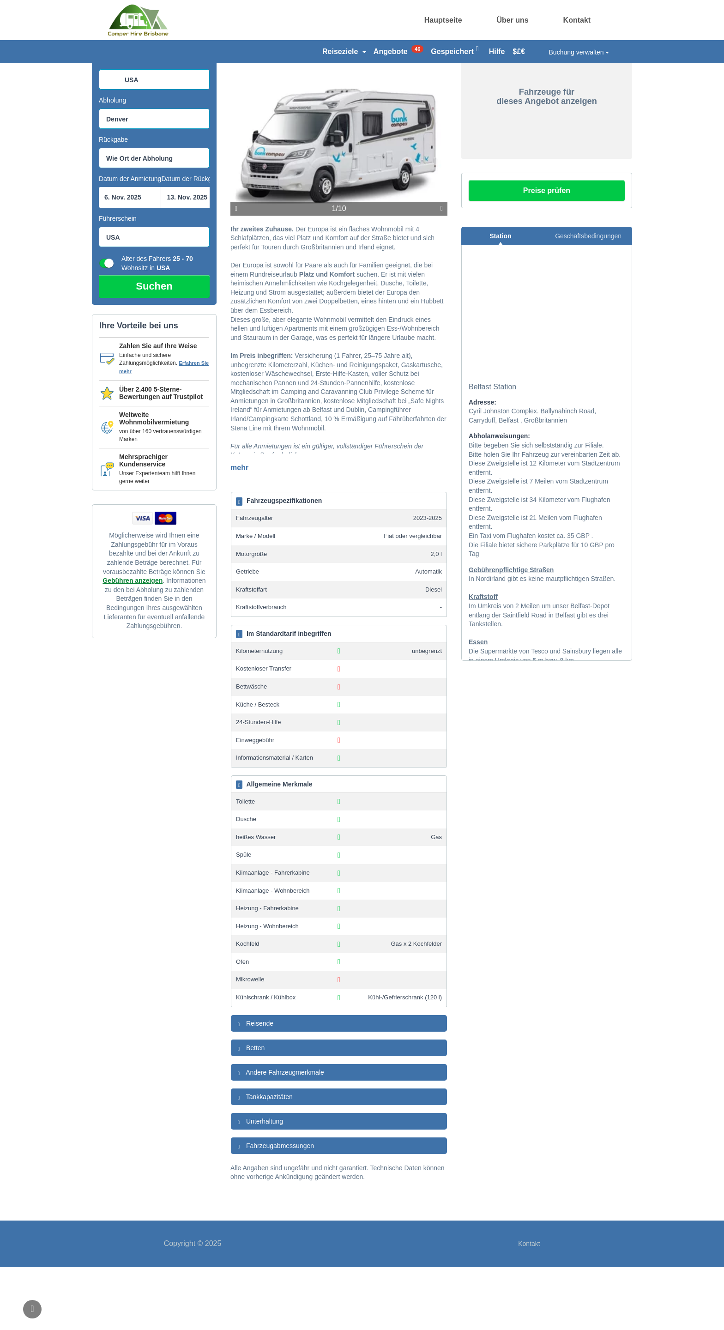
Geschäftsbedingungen (588, 299)
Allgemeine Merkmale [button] (274, 848)
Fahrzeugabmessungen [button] (274, 1209)
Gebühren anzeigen (133, 643)
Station (500, 299)
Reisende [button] (254, 1087)
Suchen (154, 349)
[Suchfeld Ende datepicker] (191, 260)
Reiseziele (344, 51)
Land (106, 124)
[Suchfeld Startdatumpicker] (130, 260)
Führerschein (118, 281)
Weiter (441, 272)
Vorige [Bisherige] (236, 272)
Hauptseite (443, 20)
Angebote (398, 50)
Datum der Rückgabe (191, 242)
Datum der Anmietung (130, 242)
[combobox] (154, 143)
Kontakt (577, 20)
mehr (239, 531)
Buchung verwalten (579, 52)
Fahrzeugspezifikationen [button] (279, 564)
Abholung (112, 163)
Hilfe (497, 51)
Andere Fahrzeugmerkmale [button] (279, 1136)
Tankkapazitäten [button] (264, 1160)
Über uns (512, 20)
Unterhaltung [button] (259, 1185)
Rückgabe (113, 202)
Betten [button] (250, 1111)
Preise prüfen (546, 254)
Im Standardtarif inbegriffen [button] (284, 697)
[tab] (339, 563)
